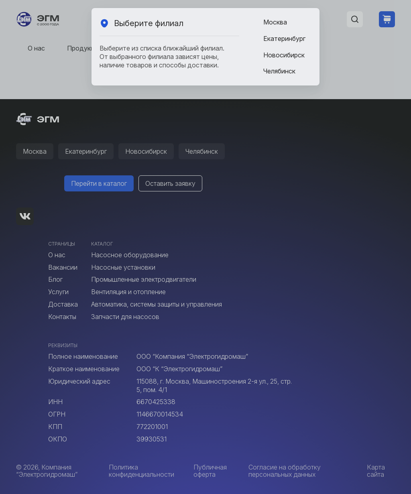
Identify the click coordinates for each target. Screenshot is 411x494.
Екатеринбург (284, 39)
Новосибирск (284, 55)
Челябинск (279, 71)
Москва (275, 22)
